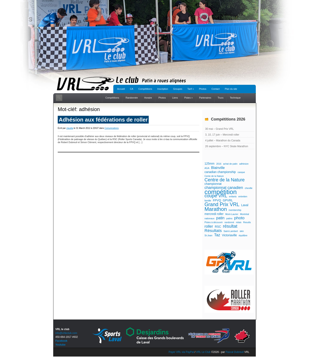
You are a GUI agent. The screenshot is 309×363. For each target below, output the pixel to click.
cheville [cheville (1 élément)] (249, 188)
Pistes (188, 97)
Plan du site (231, 89)
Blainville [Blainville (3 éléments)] (218, 168)
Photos (202, 89)
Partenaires (205, 97)
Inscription (162, 89)
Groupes (177, 89)
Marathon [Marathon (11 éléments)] (215, 209)
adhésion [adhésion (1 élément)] (243, 163)
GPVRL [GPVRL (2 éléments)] (228, 200)
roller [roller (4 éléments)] (208, 226)
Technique (235, 97)
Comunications (112, 128)
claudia (69, 128)
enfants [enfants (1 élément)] (232, 196)
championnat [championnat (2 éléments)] (212, 183)
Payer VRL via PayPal (181, 352)
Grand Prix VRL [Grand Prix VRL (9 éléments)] (221, 204)
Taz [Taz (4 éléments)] (217, 235)
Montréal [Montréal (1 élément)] (244, 214)
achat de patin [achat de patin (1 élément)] (230, 163)
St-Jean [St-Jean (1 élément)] (208, 235)
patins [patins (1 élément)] (229, 218)
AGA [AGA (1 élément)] (206, 168)
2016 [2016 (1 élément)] (218, 163)
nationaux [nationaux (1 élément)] (209, 218)
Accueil (121, 89)
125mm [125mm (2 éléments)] (209, 163)
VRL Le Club (203, 352)
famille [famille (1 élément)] (207, 200)
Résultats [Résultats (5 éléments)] (213, 231)
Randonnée (132, 97)
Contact (216, 89)
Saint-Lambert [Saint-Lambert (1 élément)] (231, 231)
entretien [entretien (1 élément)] (242, 196)
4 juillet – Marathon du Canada (222, 140)
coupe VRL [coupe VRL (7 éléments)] (215, 196)
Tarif (190, 89)
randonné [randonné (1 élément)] (229, 222)
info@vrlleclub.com (66, 333)
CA (131, 89)
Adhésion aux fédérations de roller (103, 120)
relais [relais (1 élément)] (238, 222)
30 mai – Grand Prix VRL (219, 128)
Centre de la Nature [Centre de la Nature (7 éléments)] (224, 180)
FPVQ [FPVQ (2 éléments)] (217, 200)
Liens (175, 97)
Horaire (148, 97)
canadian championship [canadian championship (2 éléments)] (220, 172)
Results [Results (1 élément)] (247, 222)
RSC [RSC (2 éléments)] (218, 226)
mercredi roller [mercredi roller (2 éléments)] (214, 214)
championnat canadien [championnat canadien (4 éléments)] (223, 188)
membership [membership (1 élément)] (235, 210)
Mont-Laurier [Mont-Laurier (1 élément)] (231, 214)
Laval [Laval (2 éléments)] (244, 205)
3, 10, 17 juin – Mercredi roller (222, 134)
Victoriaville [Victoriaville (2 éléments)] (229, 235)
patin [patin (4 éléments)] (220, 218)
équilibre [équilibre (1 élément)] (243, 235)
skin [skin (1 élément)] (242, 231)
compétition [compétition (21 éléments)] (220, 192)
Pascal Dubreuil (235, 352)
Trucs (220, 97)
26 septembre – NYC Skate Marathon (226, 146)
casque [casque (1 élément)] (241, 172)
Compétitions (145, 89)
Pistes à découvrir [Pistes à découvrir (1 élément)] (213, 222)
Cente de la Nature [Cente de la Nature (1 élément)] (214, 176)
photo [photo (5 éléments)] (239, 218)
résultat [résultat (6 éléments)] (230, 226)
